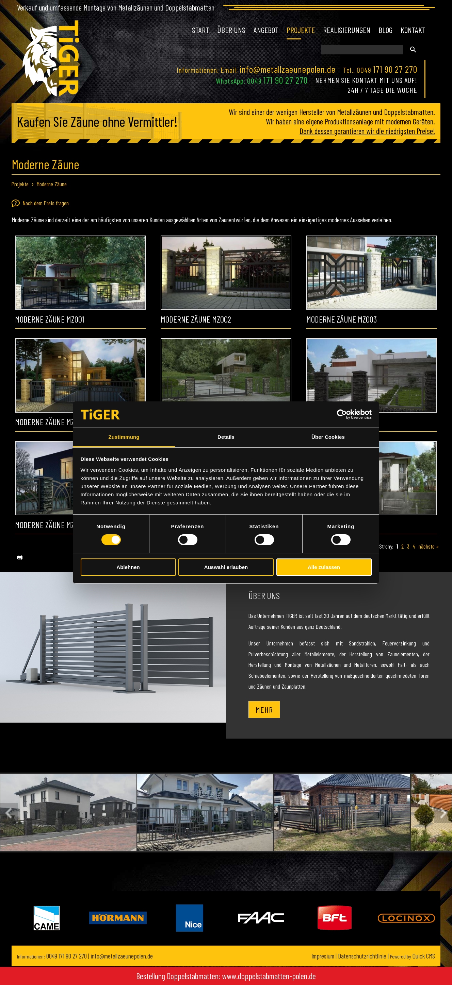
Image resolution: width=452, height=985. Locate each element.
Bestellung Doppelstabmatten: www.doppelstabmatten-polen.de (226, 976)
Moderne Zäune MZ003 (341, 319)
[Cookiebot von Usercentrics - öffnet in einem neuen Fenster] (342, 414)
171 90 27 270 (395, 69)
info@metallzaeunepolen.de (288, 69)
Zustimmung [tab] (124, 437)
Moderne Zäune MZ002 (196, 319)
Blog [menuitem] (385, 30)
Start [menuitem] (200, 30)
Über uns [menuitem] (231, 30)
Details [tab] (226, 437)
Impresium (322, 956)
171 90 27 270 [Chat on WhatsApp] (285, 79)
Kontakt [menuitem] (413, 30)
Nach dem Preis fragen (40, 203)
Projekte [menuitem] (301, 30)
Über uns (264, 595)
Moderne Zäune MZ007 (50, 525)
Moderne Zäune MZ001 (49, 319)
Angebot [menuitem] (266, 30)
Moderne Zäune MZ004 (50, 422)
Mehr (264, 709)
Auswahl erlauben (226, 567)
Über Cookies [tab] (328, 437)
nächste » (429, 546)
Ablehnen (128, 567)
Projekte (20, 184)
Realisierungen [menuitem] (346, 30)
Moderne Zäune (52, 184)
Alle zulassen (324, 567)
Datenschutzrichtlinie (362, 956)
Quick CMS (412, 956)
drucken (17, 557)
